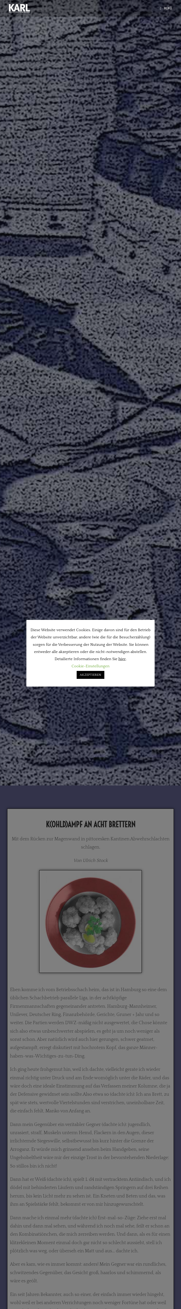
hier (122, 659)
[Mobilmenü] (166, 8)
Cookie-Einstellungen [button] (90, 666)
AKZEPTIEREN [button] (90, 675)
